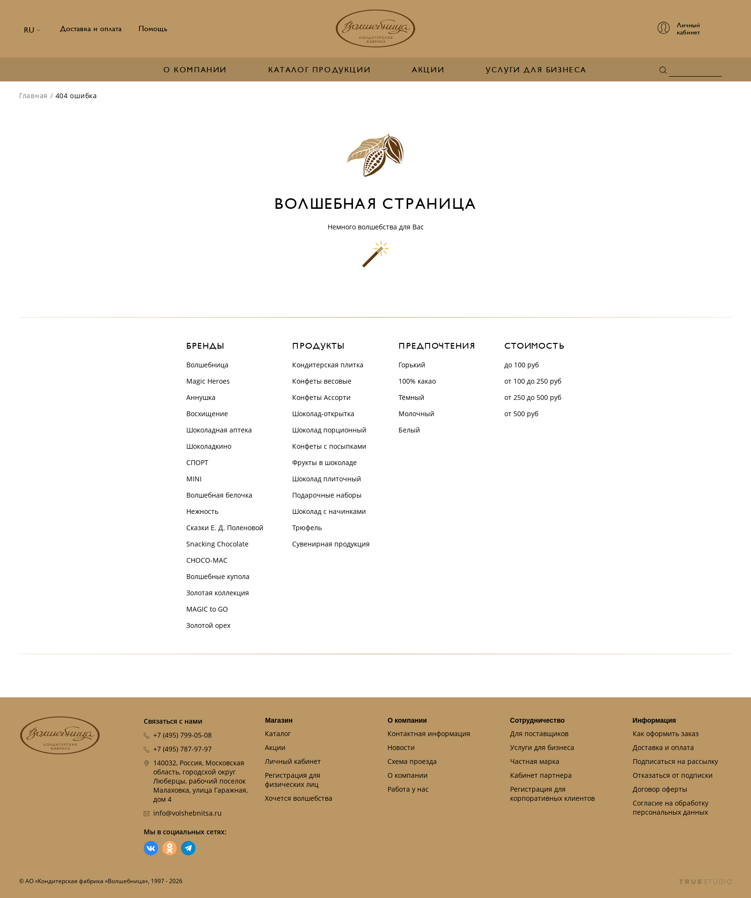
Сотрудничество (537, 720)
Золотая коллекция (217, 592)
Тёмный (411, 397)
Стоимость (534, 346)
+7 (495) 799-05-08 (182, 734)
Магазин (278, 720)
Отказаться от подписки (673, 775)
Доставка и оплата (91, 28)
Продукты (318, 346)
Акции (428, 70)
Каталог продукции (319, 70)
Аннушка (201, 397)
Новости (401, 747)
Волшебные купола (218, 576)
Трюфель (307, 527)
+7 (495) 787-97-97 (182, 748)
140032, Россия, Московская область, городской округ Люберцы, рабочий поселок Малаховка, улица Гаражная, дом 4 (200, 781)
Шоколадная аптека (219, 429)
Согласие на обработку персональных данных (670, 807)
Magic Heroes (208, 381)
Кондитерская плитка (328, 364)
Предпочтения (437, 346)
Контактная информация (428, 733)
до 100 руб (521, 364)
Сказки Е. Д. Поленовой (224, 527)
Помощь (153, 28)
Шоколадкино (208, 446)
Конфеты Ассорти (321, 397)
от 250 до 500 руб (532, 397)
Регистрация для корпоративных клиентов (552, 793)
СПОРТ (197, 462)
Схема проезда (412, 761)
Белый (409, 429)
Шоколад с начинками (329, 511)
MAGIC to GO (207, 609)
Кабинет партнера (541, 775)
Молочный (416, 413)
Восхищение (207, 413)
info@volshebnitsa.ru (187, 813)
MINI (194, 478)
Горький (411, 364)
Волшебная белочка (219, 495)
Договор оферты (660, 789)
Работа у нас (408, 789)
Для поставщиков (539, 733)
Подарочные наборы (327, 495)
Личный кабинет (293, 761)
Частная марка (534, 761)
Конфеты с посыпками (329, 446)
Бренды (205, 346)
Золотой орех (208, 625)
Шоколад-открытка (323, 413)
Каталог (278, 733)
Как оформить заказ (666, 733)
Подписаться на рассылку (675, 761)
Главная (33, 95)
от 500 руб (521, 413)
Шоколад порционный (329, 429)
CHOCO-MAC (207, 560)
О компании (195, 70)
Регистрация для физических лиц (292, 780)
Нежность (202, 511)
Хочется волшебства (298, 798)
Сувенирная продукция (331, 543)
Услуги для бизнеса (536, 70)
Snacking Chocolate (217, 543)
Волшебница (207, 364)
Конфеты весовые (322, 381)
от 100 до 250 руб (532, 381)
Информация (654, 720)
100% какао (417, 381)
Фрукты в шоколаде (324, 462)
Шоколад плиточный (326, 478)
